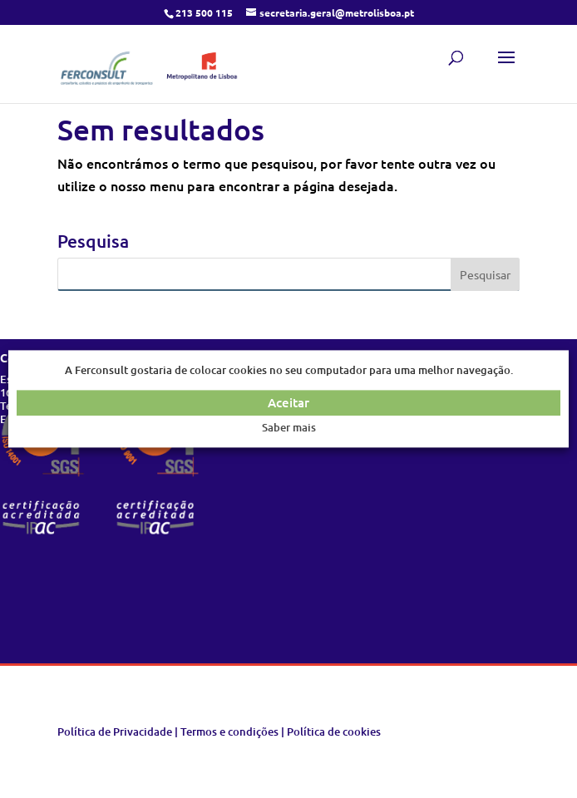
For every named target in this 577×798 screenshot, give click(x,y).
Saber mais (289, 427)
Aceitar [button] (288, 403)
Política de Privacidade (114, 731)
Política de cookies (334, 731)
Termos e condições (229, 731)
